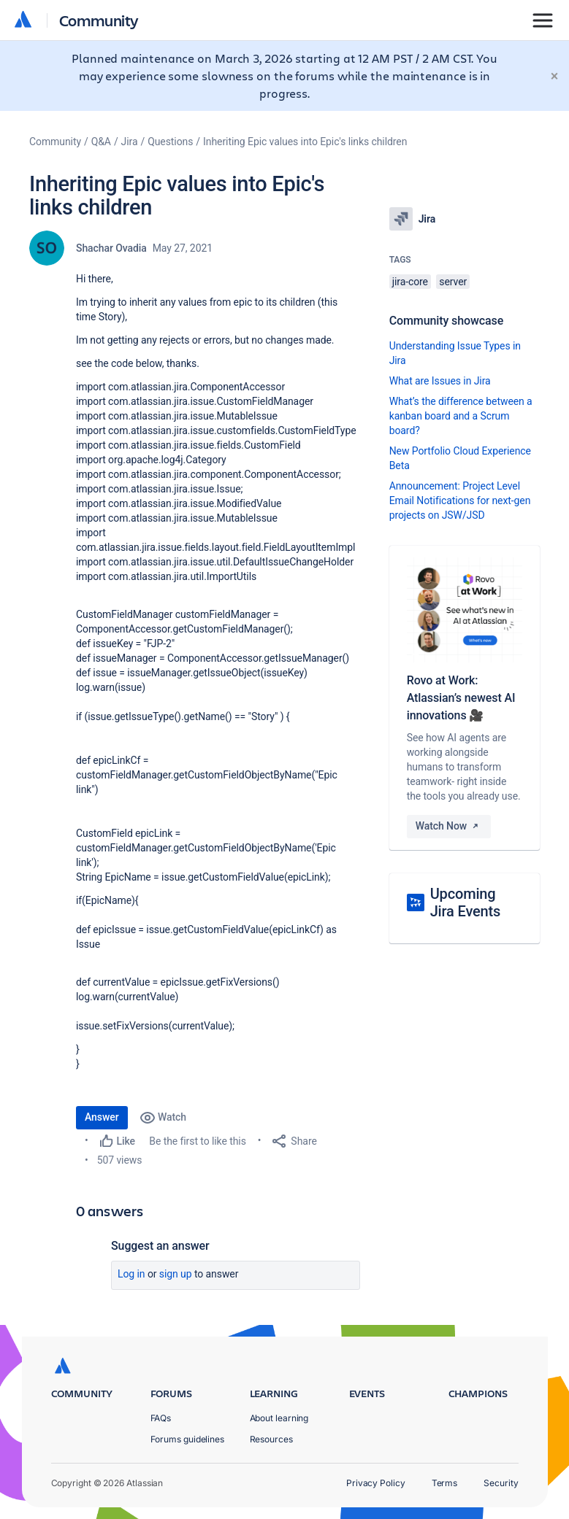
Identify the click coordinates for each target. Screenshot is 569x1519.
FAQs (161, 1417)
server (453, 281)
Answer (102, 1117)
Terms (445, 1482)
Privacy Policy (375, 1482)
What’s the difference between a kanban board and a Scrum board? (460, 415)
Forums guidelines (187, 1439)
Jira (129, 141)
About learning (279, 1417)
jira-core (410, 281)
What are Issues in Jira (440, 381)
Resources (271, 1439)
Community (99, 20)
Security (501, 1482)
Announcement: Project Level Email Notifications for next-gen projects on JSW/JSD (460, 500)
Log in (131, 1274)
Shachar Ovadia (111, 248)
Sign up (175, 1274)
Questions (170, 141)
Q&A (101, 141)
